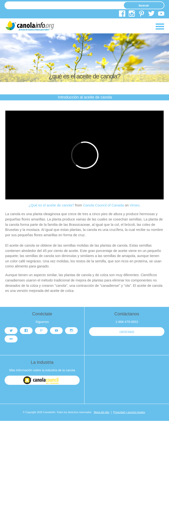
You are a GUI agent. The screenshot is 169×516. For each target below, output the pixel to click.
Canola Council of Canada (103, 205)
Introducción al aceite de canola (85, 97)
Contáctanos (126, 332)
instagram (132, 14)
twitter (151, 14)
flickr (11, 339)
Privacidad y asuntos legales (129, 412)
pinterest (141, 14)
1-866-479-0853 (127, 322)
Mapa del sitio (101, 412)
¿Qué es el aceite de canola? (51, 205)
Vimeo (135, 205)
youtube (161, 14)
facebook (122, 14)
